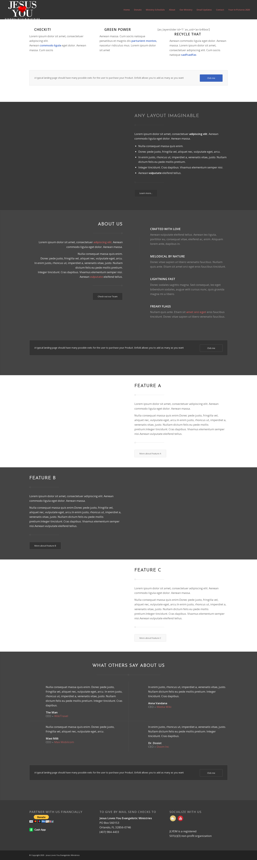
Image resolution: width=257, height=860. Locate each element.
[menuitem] (126, 9)
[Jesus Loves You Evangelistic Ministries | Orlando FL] (22, 9)
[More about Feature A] (150, 453)
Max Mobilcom (64, 742)
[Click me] (211, 78)
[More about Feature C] (150, 638)
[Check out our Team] (108, 296)
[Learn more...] (146, 193)
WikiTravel (61, 716)
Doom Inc (163, 747)
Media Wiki (164, 707)
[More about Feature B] (45, 545)
